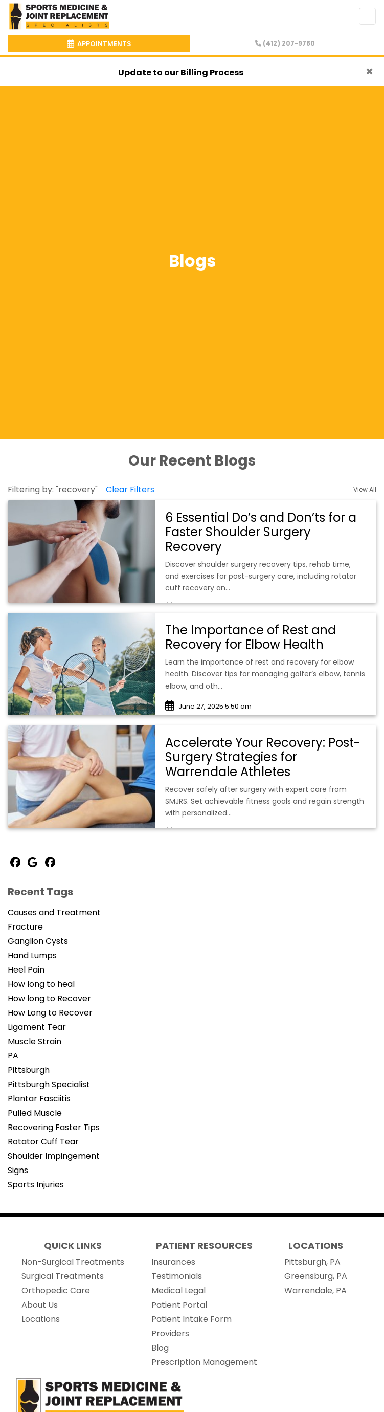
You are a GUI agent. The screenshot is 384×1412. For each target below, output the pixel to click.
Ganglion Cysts (38, 941)
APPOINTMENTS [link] (99, 43)
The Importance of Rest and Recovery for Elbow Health (250, 637)
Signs (18, 1170)
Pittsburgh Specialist (49, 1084)
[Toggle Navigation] (367, 16)
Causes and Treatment (54, 912)
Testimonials (176, 1276)
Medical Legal (178, 1290)
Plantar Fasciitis (39, 1099)
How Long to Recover (50, 1013)
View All (364, 489)
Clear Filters (130, 489)
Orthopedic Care (55, 1290)
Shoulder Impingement (54, 1156)
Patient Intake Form (191, 1319)
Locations (40, 1319)
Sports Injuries (36, 1184)
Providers (170, 1333)
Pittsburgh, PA (312, 1262)
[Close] (369, 71)
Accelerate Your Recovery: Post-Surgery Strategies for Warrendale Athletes (262, 757)
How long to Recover (49, 998)
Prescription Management (204, 1362)
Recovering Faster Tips (54, 1127)
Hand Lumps (32, 955)
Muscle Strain (34, 1041)
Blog (160, 1348)
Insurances (173, 1262)
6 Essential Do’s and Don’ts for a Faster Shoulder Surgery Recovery (260, 532)
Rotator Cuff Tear (43, 1142)
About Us (39, 1305)
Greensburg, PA (315, 1276)
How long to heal (41, 984)
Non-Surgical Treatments (72, 1262)
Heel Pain (26, 970)
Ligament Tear (37, 1027)
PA (13, 1056)
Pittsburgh (29, 1070)
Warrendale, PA (315, 1290)
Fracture (25, 927)
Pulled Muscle (35, 1113)
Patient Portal (179, 1305)
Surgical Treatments (62, 1276)
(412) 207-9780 (285, 43)
